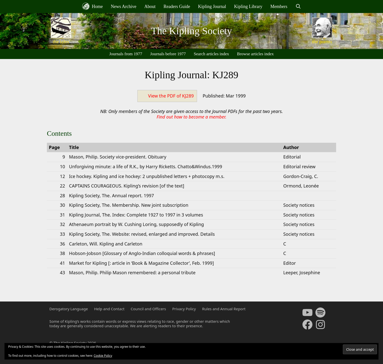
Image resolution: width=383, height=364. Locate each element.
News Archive (123, 6)
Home (92, 6)
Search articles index (211, 54)
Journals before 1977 (168, 54)
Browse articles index (255, 54)
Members (278, 6)
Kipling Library (248, 6)
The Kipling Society (191, 30)
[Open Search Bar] (298, 6)
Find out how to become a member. (191, 117)
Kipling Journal (212, 6)
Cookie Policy (103, 356)
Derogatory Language (68, 308)
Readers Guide (177, 6)
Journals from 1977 (125, 54)
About (150, 6)
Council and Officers (148, 308)
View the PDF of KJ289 (171, 96)
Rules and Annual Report (223, 308)
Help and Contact (109, 308)
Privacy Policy (184, 308)
